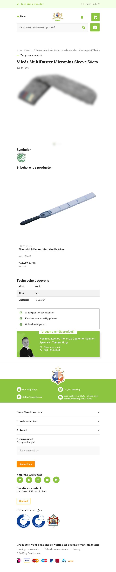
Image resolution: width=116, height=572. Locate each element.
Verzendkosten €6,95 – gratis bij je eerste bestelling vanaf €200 (81, 397)
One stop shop (29, 389)
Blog (56, 480)
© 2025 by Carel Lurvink (29, 553)
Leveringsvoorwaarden (28, 549)
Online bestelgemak (32, 397)
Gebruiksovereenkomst (56, 549)
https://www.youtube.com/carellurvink (47, 480)
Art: (25, 256)
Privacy (76, 549)
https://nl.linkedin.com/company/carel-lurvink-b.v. (20, 480)
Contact (23, 501)
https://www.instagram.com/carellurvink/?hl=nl (38, 480)
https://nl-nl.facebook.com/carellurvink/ (29, 480)
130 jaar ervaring (72, 389)
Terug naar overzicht (31, 55)
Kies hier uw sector (32, 3)
